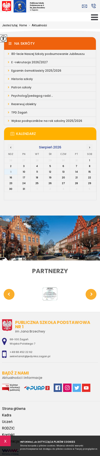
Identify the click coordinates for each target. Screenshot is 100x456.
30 (10, 189)
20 (63, 177)
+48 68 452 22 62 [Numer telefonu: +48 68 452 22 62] (21, 352)
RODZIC (8, 428)
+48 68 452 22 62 (93, 6)
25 (37, 183)
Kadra (6, 415)
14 (76, 172)
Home (23, 25)
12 (50, 172)
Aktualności (37, 25)
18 (37, 177)
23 (10, 183)
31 (24, 189)
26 (50, 183)
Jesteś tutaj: (10, 25)
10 (24, 172)
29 (89, 183)
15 (89, 172)
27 (63, 183)
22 (89, 177)
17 (24, 177)
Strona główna (13, 408)
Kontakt (8, 435)
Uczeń (7, 421)
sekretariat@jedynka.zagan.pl (84, 6)
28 (76, 183)
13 (63, 172)
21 (76, 177)
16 (11, 177)
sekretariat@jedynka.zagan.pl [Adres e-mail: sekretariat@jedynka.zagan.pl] (30, 356)
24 (24, 183)
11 (37, 172)
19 (50, 177)
